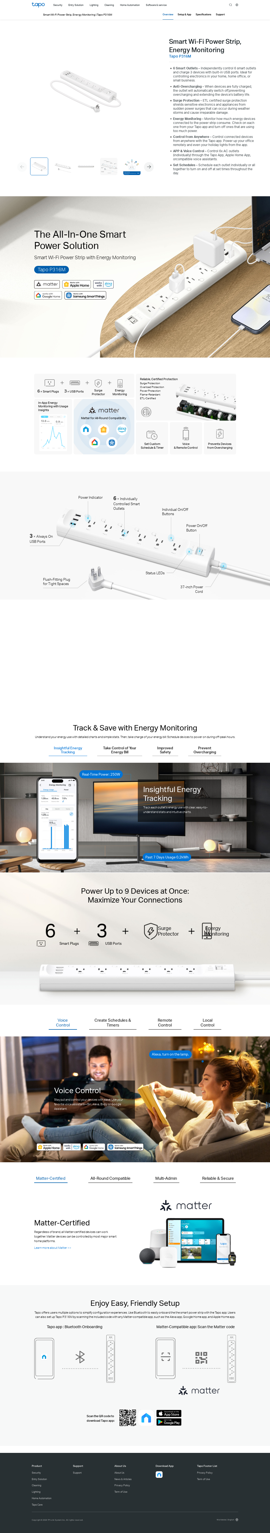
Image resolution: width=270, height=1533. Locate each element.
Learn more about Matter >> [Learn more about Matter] (52, 1248)
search (230, 5)
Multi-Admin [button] (166, 1178)
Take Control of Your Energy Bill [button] (119, 750)
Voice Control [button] (63, 1022)
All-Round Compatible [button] (110, 1178)
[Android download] (168, 1424)
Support (77, 1472)
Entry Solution (39, 1479)
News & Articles (123, 1479)
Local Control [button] (207, 1022)
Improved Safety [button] (165, 750)
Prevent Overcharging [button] (205, 750)
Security (36, 1472)
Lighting (36, 1491)
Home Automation (41, 1498)
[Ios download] (168, 1416)
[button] (149, 167)
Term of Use (120, 1491)
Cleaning (36, 1485)
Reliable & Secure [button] (218, 1178)
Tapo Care (37, 1504)
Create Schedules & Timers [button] (112, 1022)
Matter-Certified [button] (50, 1178)
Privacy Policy (122, 1485)
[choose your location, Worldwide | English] (226, 1519)
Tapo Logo (38, 5)
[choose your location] (237, 4)
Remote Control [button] (165, 1022)
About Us (119, 1472)
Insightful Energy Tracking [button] (68, 750)
